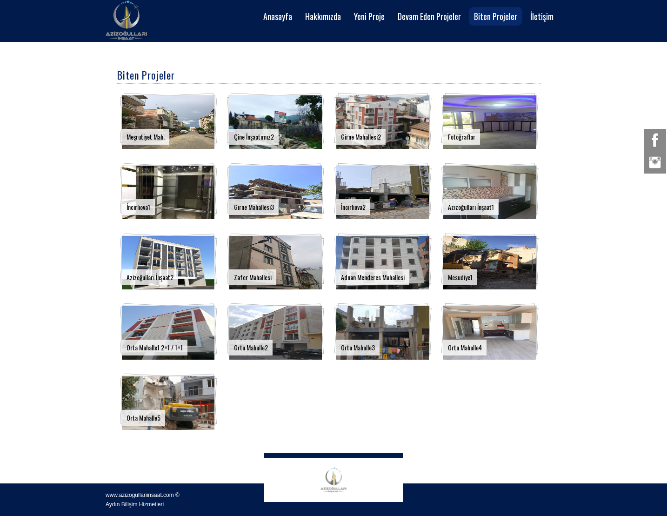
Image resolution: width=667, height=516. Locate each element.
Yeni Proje (369, 16)
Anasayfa (277, 16)
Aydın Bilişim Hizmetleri (135, 504)
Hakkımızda (323, 16)
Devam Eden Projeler (429, 16)
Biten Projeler (495, 16)
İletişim (542, 16)
